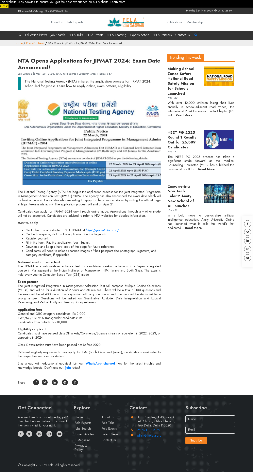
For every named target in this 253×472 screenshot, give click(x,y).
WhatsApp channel (101, 363)
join (67, 367)
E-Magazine (83, 440)
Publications (174, 22)
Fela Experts (75, 22)
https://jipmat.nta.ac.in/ (102, 230)
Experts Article (139, 35)
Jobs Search (83, 428)
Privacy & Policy (81, 448)
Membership (195, 22)
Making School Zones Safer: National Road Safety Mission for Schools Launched (181, 81)
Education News (36, 35)
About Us (56, 22)
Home (19, 43)
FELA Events (94, 35)
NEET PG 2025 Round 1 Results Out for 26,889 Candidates (182, 140)
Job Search (57, 35)
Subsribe (196, 440)
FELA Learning (116, 35)
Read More (184, 115)
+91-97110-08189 (56, 11)
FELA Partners (162, 35)
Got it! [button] (4, 6)
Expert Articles (84, 434)
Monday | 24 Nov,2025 (209, 10)
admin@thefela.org (30, 11)
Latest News (110, 434)
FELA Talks (76, 35)
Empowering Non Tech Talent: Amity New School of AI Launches (181, 196)
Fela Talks (108, 423)
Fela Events (109, 428)
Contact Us (182, 35)
